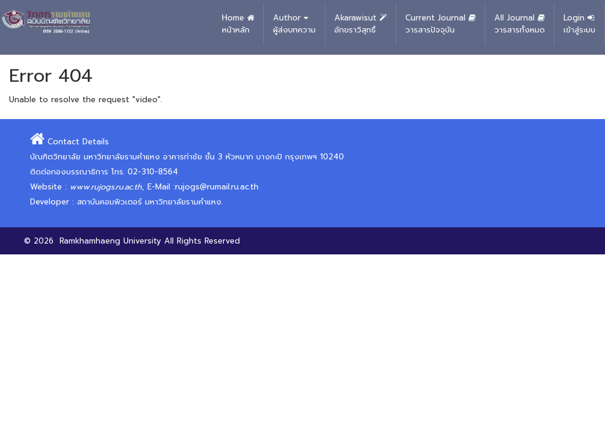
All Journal (519, 24)
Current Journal (440, 24)
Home (238, 24)
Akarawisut (360, 24)
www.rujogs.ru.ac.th (106, 186)
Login (579, 24)
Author (294, 24)
